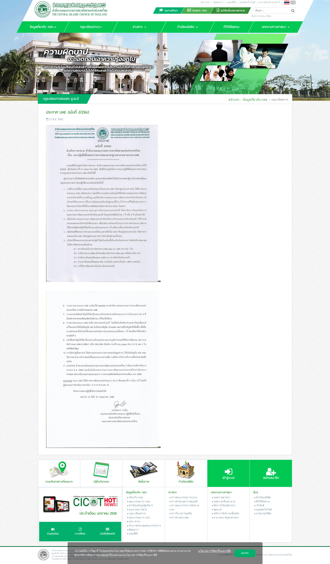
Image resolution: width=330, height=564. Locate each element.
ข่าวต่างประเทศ (179, 517)
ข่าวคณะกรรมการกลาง (183, 497)
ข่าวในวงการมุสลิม (181, 513)
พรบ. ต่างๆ (133, 521)
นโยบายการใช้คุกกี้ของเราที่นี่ (214, 551)
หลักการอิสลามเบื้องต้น (225, 513)
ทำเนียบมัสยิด (262, 497)
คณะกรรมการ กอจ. (138, 517)
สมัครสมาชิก (271, 473)
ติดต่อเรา (218, 2)
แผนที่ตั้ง (231, 2)
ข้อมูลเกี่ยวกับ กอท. (255, 99)
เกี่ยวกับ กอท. (135, 497)
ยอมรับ (245, 553)
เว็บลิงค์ (259, 505)
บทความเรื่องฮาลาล (223, 501)
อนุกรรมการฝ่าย (137, 509)
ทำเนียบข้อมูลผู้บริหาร (140, 505)
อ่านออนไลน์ (53, 532)
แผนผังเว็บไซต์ (247, 2)
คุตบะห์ (216, 509)
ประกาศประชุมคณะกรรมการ (144, 525)
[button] (42, 27)
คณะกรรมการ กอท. (139, 501)
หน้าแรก (205, 2)
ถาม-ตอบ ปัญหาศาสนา (225, 517)
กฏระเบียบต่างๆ (136, 513)
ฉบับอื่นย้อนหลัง (107, 532)
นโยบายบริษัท (262, 513)
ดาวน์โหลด (80, 532)
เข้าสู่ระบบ (229, 473)
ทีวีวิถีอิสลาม (262, 501)
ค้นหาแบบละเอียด (261, 16)
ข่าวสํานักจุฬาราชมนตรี (184, 501)
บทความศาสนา (221, 497)
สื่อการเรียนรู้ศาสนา (224, 505)
